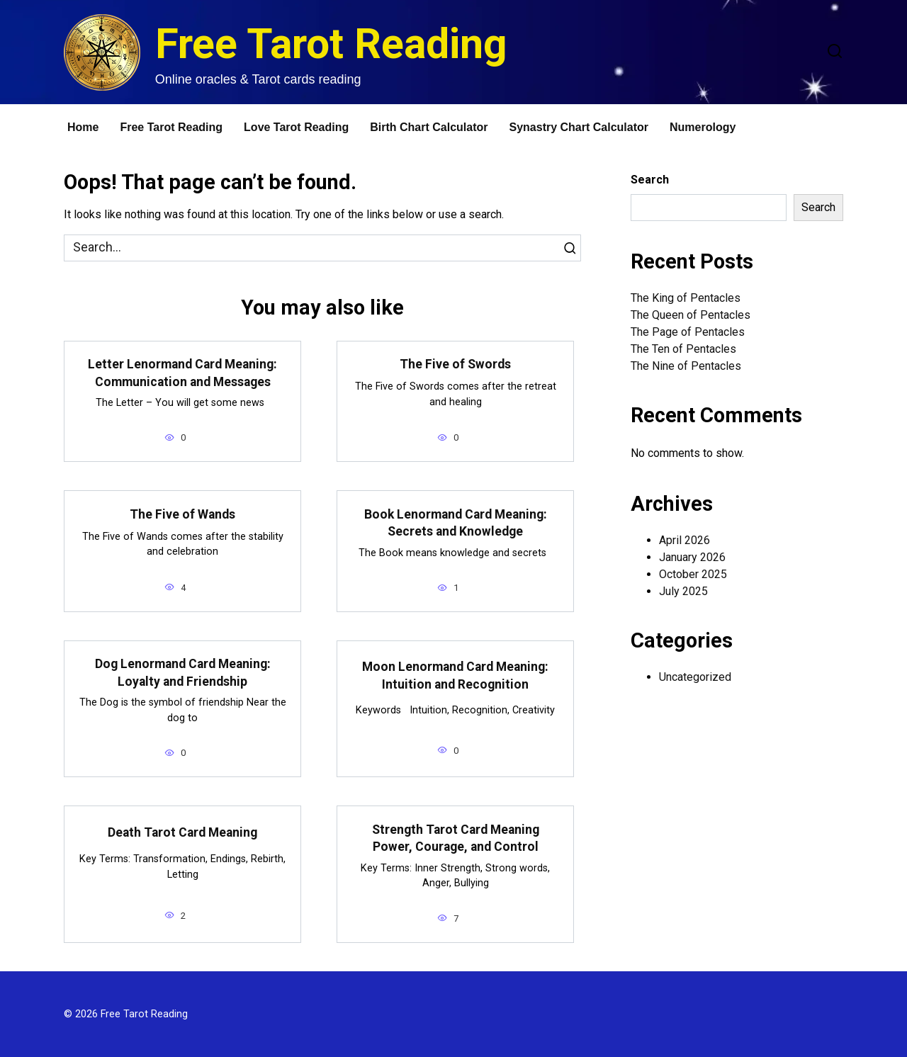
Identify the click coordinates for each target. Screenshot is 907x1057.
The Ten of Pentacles (683, 349)
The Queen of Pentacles (690, 315)
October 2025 (693, 574)
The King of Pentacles (685, 298)
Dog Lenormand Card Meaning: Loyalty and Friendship (183, 673)
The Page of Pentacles (688, 332)
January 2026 (692, 557)
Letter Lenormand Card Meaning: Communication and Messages (182, 373)
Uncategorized (695, 677)
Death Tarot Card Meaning (182, 832)
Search (650, 179)
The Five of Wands (182, 514)
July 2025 (683, 591)
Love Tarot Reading (296, 127)
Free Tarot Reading (331, 43)
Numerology (703, 127)
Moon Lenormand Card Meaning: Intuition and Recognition (455, 675)
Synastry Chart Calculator (579, 127)
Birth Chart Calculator (429, 127)
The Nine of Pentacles (686, 366)
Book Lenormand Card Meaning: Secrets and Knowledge (455, 522)
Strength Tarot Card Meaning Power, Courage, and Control (455, 838)
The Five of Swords (455, 364)
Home (82, 127)
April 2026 (684, 540)
